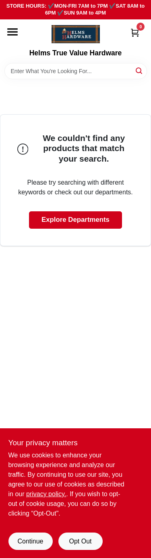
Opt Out (80, 541)
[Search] (139, 70)
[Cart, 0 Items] (135, 32)
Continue (30, 541)
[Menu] (12, 32)
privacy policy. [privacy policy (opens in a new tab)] (46, 494)
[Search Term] (75, 71)
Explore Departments (75, 219)
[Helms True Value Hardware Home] (76, 34)
